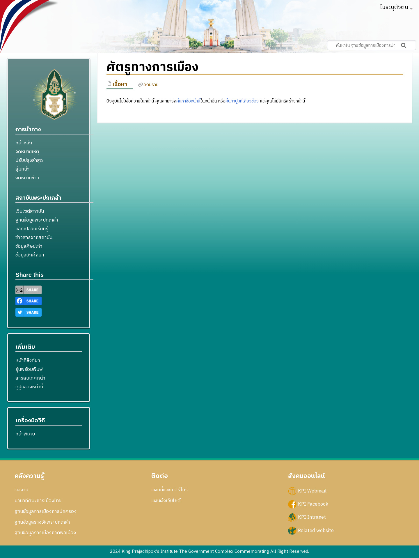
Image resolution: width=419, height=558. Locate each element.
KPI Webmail (312, 491)
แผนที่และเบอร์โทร (169, 490)
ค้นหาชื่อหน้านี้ (188, 101)
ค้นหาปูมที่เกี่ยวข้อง (242, 101)
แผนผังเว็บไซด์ (165, 501)
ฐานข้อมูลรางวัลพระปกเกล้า (42, 522)
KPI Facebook (313, 504)
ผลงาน (21, 490)
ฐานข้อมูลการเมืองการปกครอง (46, 511)
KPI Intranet (312, 517)
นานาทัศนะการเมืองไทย (38, 501)
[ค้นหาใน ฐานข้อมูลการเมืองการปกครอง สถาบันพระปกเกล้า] (371, 45)
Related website (316, 530)
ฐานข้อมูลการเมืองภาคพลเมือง (45, 533)
